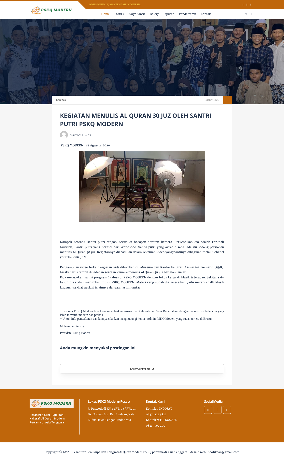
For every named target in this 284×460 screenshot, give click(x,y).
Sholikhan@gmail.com (223, 452)
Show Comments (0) (142, 368)
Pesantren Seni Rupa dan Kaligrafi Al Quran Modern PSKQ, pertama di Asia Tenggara (129, 452)
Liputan (168, 14)
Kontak (206, 14)
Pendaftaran (187, 14)
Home (105, 14)
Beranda (61, 99)
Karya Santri (136, 14)
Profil (118, 14)
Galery (154, 14)
